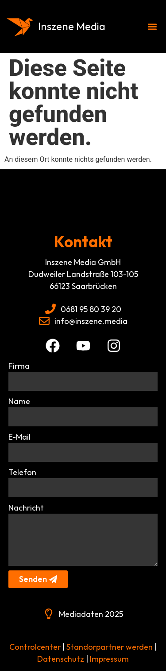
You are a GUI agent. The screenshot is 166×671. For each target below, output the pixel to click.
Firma (19, 366)
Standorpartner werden (109, 647)
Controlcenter (35, 647)
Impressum (109, 659)
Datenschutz (59, 659)
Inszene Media (71, 26)
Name (19, 401)
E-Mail (19, 437)
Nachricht (26, 508)
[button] (152, 27)
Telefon (22, 472)
